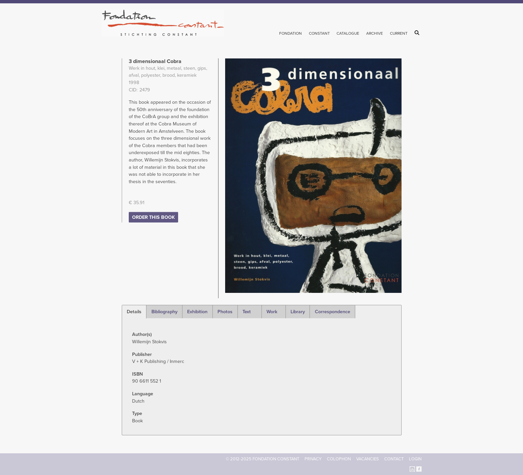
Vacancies (367, 459)
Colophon (339, 459)
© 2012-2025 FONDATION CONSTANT (262, 459)
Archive (374, 33)
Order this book (153, 217)
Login (415, 459)
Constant (319, 33)
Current (399, 33)
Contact (394, 459)
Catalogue (348, 33)
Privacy (313, 459)
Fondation (290, 33)
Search (418, 32)
